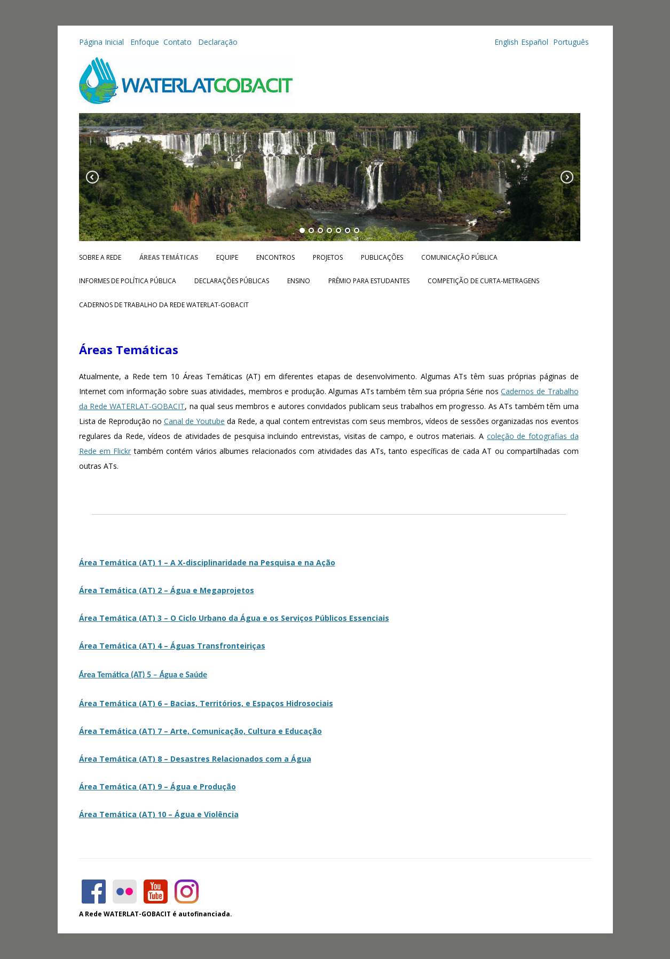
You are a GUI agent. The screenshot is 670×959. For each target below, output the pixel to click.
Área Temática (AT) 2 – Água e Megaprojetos (166, 590)
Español (534, 42)
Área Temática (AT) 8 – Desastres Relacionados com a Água (195, 759)
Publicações (382, 257)
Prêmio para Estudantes (368, 280)
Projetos (328, 257)
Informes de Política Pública (127, 280)
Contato (178, 42)
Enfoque (144, 42)
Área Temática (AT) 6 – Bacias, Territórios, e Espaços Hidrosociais (206, 703)
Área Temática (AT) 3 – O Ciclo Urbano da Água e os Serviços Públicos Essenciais (234, 618)
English (506, 42)
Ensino (298, 280)
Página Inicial (102, 42)
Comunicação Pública (459, 257)
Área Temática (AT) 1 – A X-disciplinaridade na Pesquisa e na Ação (207, 562)
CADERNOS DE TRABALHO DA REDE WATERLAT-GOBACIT (164, 304)
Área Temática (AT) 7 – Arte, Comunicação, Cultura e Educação (200, 731)
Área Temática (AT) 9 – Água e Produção (157, 786)
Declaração (218, 42)
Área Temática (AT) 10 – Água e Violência (159, 814)
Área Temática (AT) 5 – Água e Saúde (143, 674)
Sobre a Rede (100, 257)
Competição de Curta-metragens (483, 280)
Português (570, 42)
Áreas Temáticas (168, 257)
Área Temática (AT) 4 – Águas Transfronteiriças (172, 646)
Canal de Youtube (194, 421)
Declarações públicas (231, 280)
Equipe (227, 257)
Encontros (275, 257)
